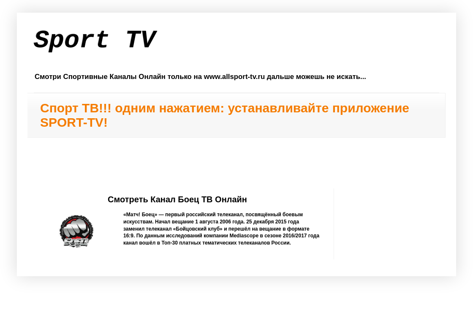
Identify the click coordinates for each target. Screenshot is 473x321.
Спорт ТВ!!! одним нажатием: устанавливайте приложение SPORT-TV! (224, 115)
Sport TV (94, 40)
